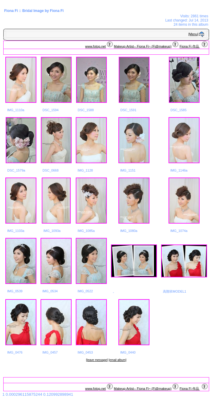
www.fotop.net (95, 46)
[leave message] (97, 360)
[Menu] (194, 34)
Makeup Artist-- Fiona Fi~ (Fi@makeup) (143, 46)
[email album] (117, 360)
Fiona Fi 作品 (190, 46)
